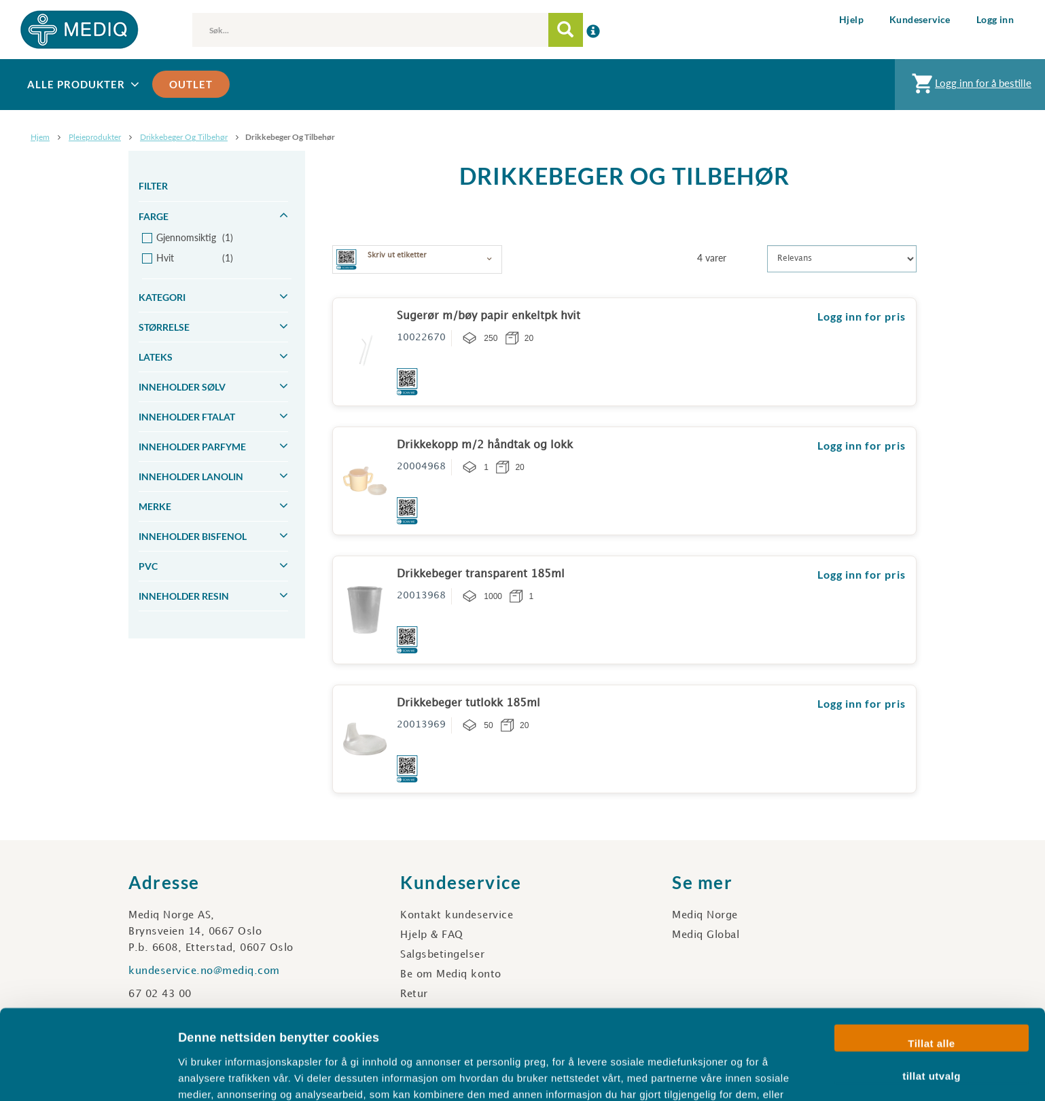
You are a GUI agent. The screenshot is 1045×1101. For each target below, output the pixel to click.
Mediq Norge (705, 915)
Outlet (191, 84)
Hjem (40, 137)
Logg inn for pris (861, 316)
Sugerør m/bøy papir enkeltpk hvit (488, 316)
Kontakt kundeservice (456, 915)
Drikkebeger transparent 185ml (481, 574)
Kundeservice (920, 19)
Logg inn (995, 19)
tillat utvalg (931, 995)
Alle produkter (84, 84)
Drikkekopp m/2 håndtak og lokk (485, 445)
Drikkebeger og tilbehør (184, 137)
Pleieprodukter (95, 137)
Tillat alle (931, 963)
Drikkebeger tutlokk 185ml (468, 703)
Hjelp (851, 19)
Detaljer (724, 1074)
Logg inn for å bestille (969, 87)
